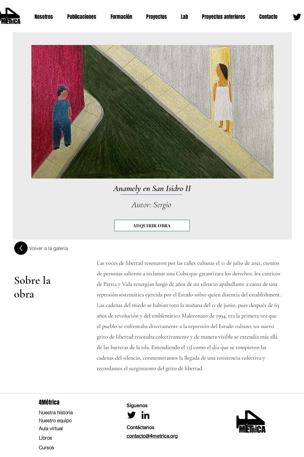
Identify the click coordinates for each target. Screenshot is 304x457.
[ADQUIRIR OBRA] (152, 225)
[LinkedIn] (145, 415)
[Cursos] (65, 447)
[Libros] (65, 438)
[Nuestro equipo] (65, 420)
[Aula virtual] (65, 428)
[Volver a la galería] (48, 248)
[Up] (21, 248)
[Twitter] (297, 16)
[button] (46, 17)
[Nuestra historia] (65, 412)
